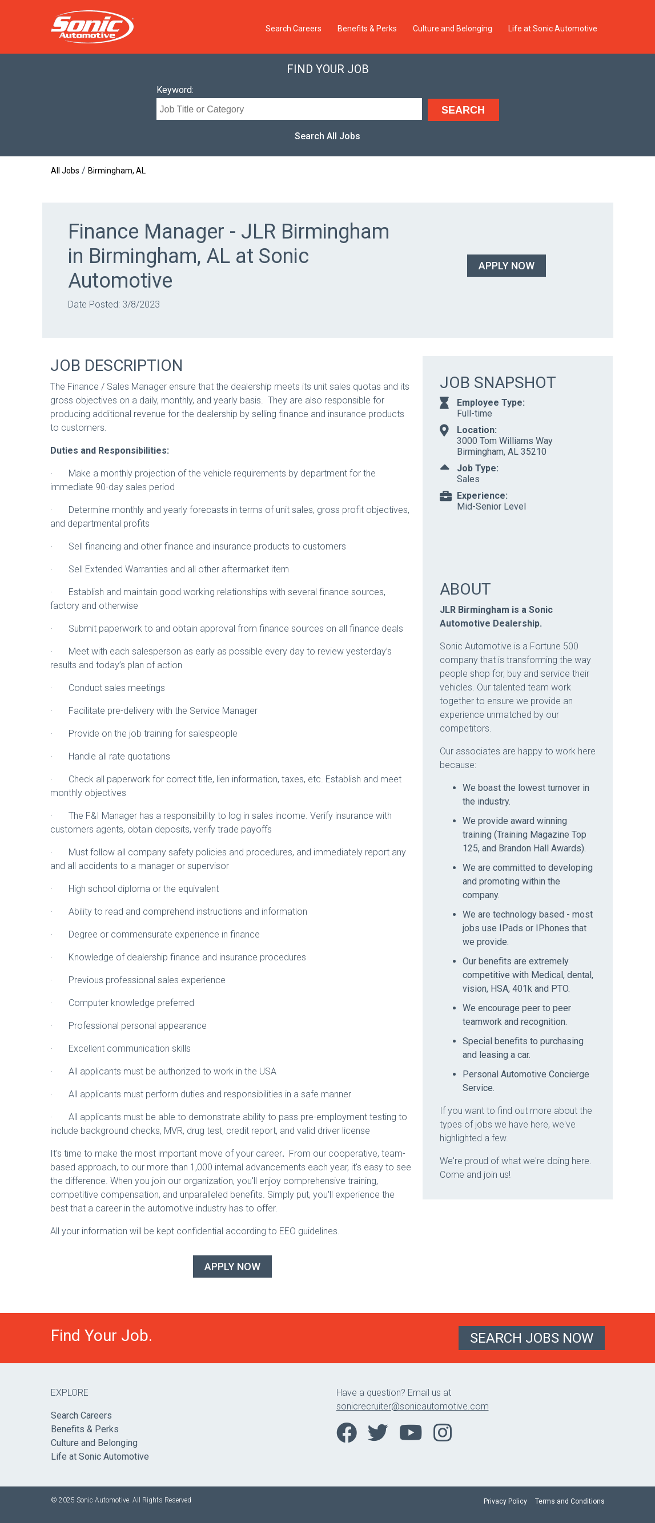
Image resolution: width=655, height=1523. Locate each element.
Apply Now (507, 266)
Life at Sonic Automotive (552, 28)
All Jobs (65, 170)
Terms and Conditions (570, 1501)
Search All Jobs (327, 136)
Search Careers (294, 28)
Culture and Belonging (452, 28)
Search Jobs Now (531, 1338)
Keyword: (175, 89)
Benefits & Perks (367, 28)
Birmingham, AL (117, 170)
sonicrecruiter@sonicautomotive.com (412, 1406)
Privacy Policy (505, 1501)
